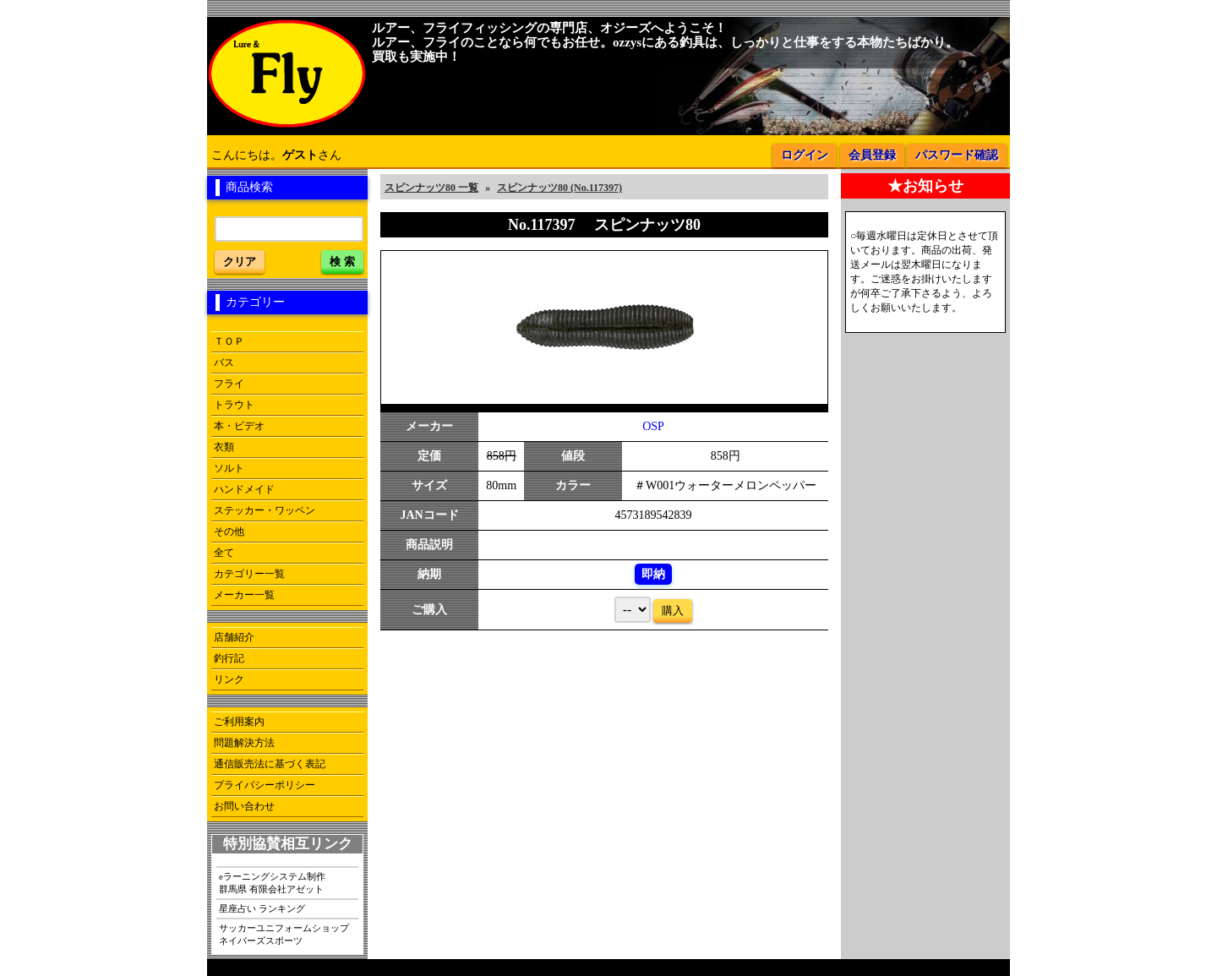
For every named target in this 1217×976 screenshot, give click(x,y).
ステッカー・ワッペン (264, 510)
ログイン (804, 155)
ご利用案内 (239, 722)
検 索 (342, 261)
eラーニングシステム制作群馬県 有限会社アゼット (272, 882)
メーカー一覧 (244, 595)
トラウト (234, 405)
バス (224, 362)
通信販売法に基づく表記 (269, 764)
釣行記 (229, 658)
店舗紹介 (234, 637)
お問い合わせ (244, 806)
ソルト (229, 468)
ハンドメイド (244, 489)
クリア (239, 261)
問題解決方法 (244, 743)
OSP (653, 426)
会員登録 (872, 155)
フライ (229, 384)
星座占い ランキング (262, 908)
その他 (229, 531)
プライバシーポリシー (264, 785)
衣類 (224, 447)
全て (224, 553)
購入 (673, 610)
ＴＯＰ (229, 341)
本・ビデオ (239, 426)
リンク (229, 679)
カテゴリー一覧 (249, 574)
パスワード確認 (956, 155)
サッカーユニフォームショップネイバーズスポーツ (284, 934)
